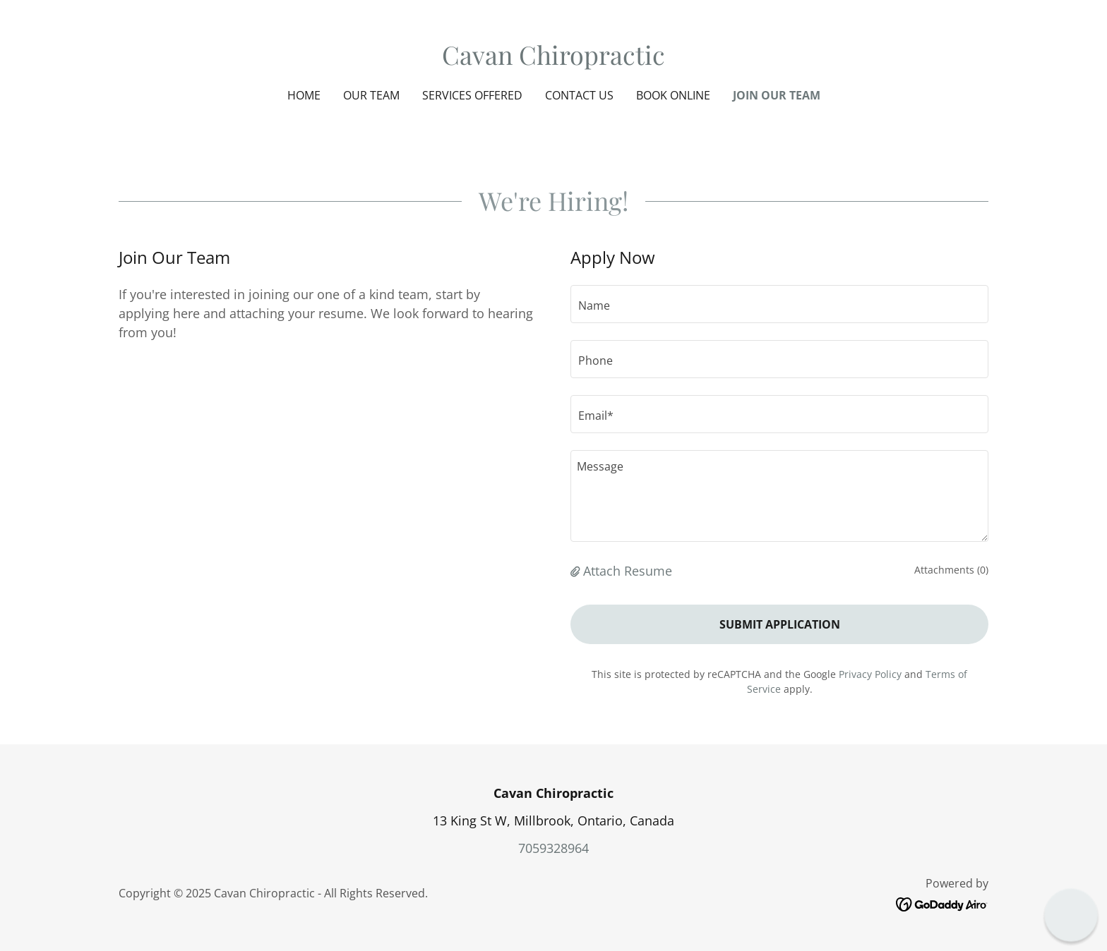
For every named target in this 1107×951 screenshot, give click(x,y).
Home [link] (304, 95)
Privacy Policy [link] (870, 674)
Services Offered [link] (472, 95)
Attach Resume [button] (627, 570)
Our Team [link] (371, 95)
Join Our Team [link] (776, 95)
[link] (553, 60)
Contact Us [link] (579, 95)
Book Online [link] (673, 95)
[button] (576, 570)
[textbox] (779, 304)
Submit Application (779, 624)
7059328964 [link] (553, 848)
